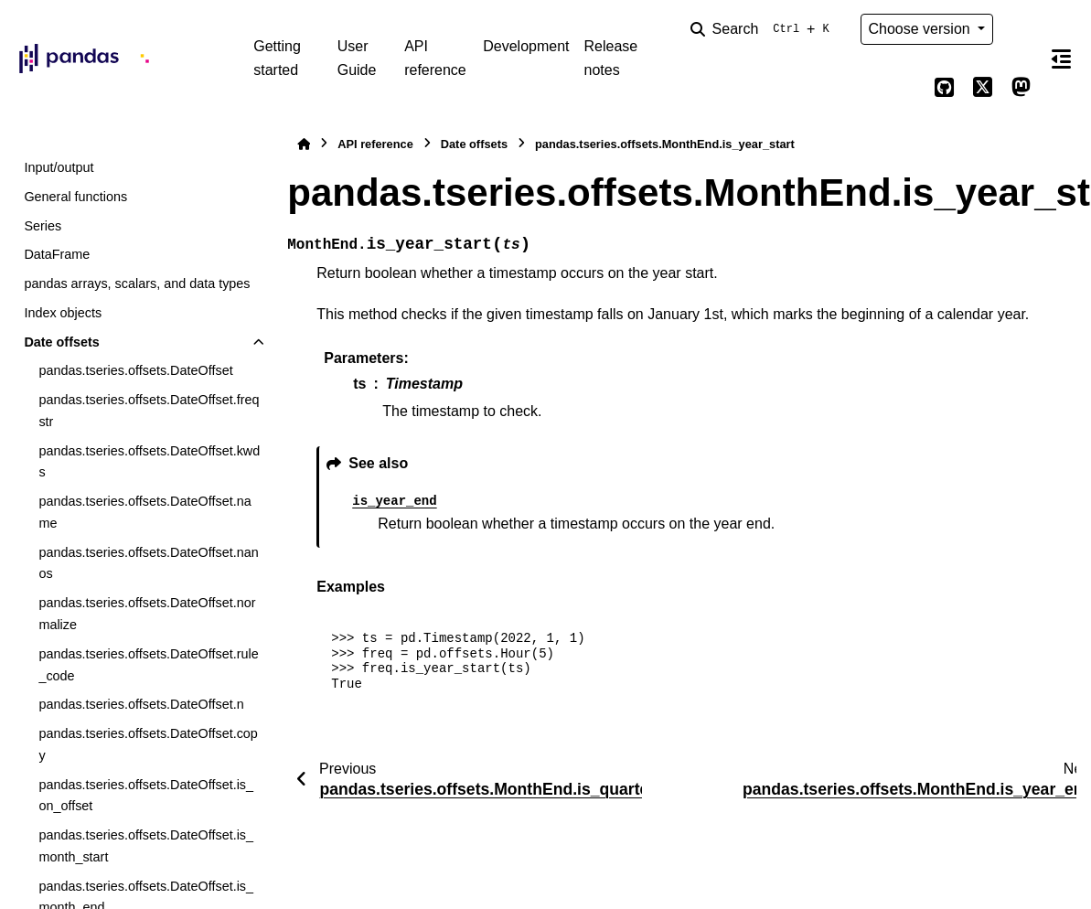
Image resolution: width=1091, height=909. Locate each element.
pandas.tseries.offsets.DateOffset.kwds (149, 462)
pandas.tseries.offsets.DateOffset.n (140, 704)
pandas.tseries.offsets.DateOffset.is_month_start (145, 846)
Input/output (58, 167)
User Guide (357, 58)
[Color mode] (1021, 29)
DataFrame (57, 254)
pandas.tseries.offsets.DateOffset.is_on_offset (145, 795)
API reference (435, 58)
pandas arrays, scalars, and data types (137, 283)
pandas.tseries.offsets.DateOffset (135, 370)
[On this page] (1061, 58)
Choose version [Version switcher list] (922, 29)
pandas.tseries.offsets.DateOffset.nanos (148, 563)
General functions (75, 196)
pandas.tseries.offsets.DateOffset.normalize (146, 613)
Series (42, 226)
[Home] (303, 144)
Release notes (611, 58)
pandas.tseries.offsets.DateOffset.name (144, 512)
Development (526, 46)
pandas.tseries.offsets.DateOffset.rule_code (148, 665)
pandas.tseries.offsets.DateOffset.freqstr (148, 410)
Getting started (277, 58)
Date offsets (61, 342)
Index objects (63, 312)
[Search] (763, 29)
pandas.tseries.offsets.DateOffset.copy (147, 744)
